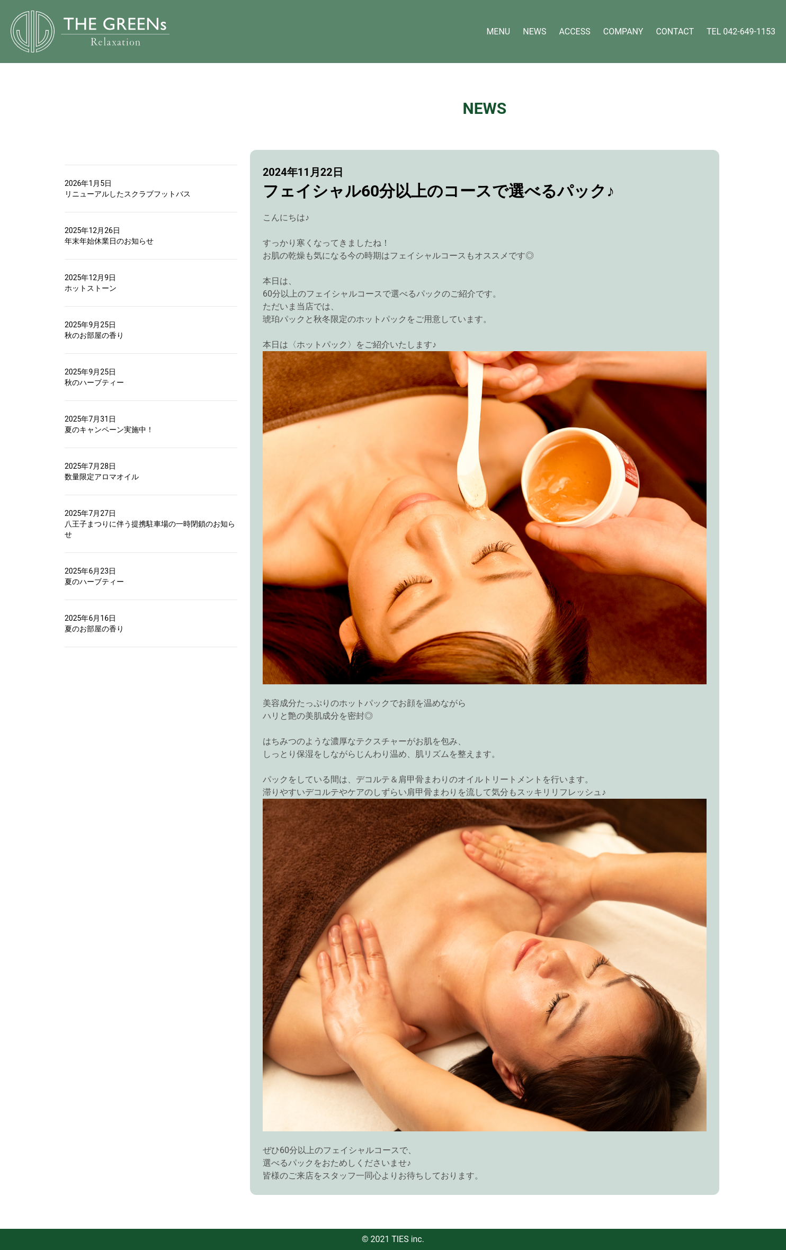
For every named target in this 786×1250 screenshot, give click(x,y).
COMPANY (623, 31)
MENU (498, 31)
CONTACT (675, 31)
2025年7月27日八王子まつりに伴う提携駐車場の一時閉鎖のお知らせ (150, 524)
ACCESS (574, 31)
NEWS (534, 31)
